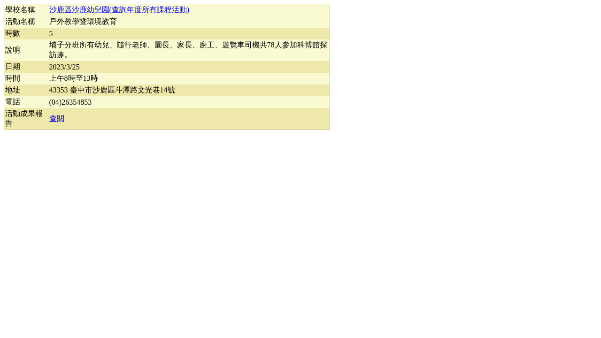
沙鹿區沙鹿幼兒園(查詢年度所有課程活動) (119, 10)
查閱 (56, 119)
